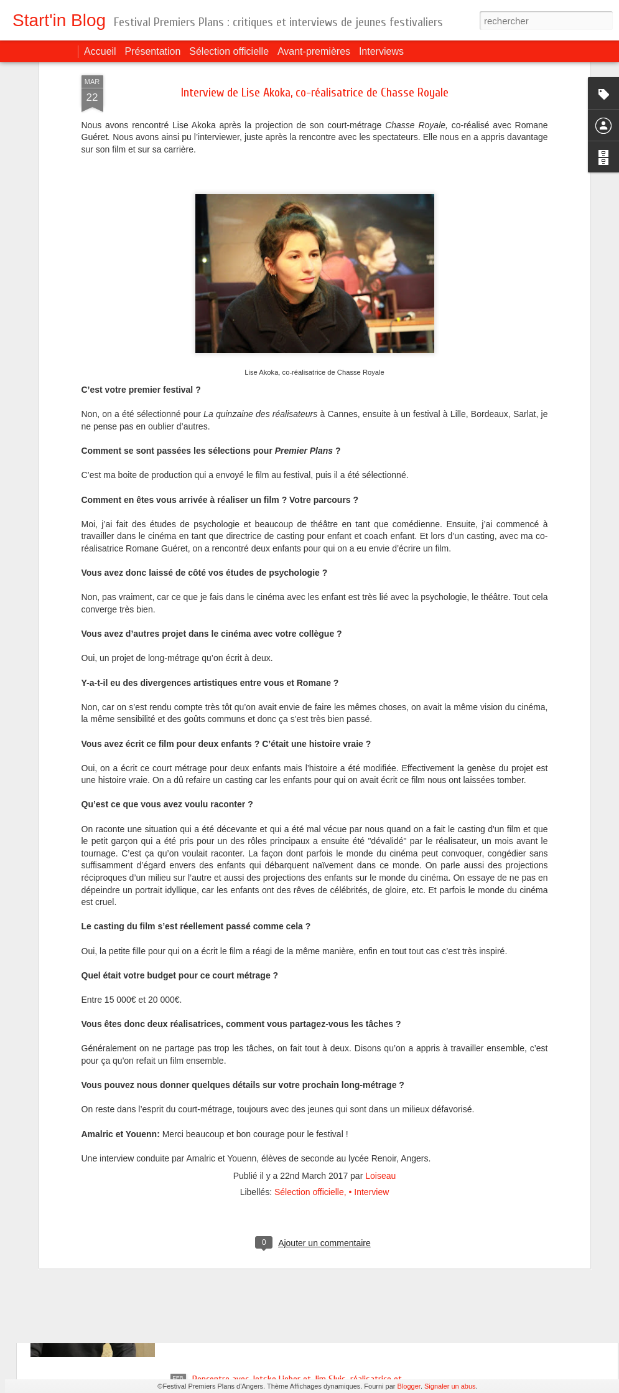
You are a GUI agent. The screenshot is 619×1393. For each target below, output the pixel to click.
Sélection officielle (229, 51)
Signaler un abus (450, 1386)
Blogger (409, 1386)
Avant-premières (313, 51)
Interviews (381, 51)
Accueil (100, 51)
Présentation (153, 51)
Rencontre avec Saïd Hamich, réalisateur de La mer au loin (298, 1238)
